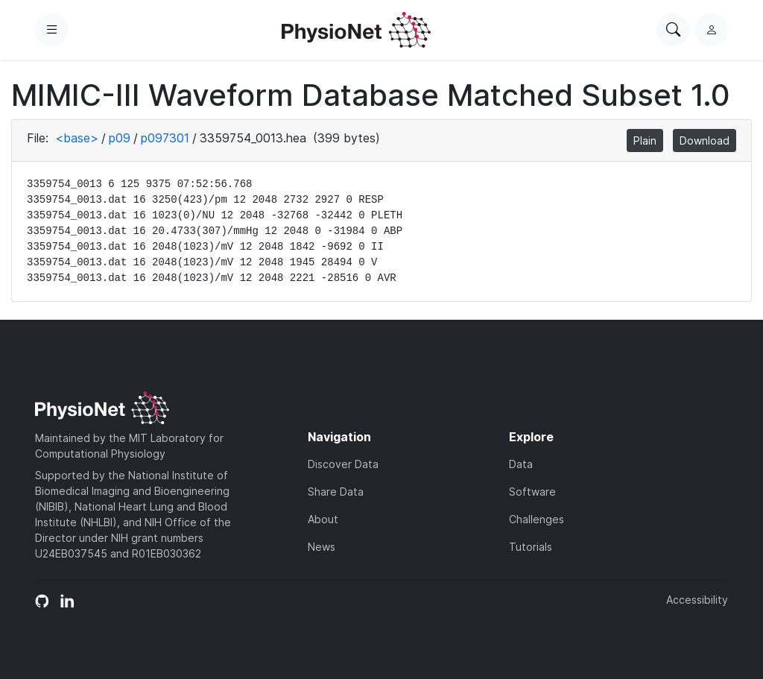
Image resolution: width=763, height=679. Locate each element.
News (321, 546)
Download (704, 140)
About (323, 519)
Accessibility (697, 599)
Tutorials (530, 546)
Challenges (536, 519)
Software (532, 491)
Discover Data (343, 464)
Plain (644, 140)
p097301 (165, 137)
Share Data (336, 491)
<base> (76, 137)
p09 (119, 137)
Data (521, 464)
